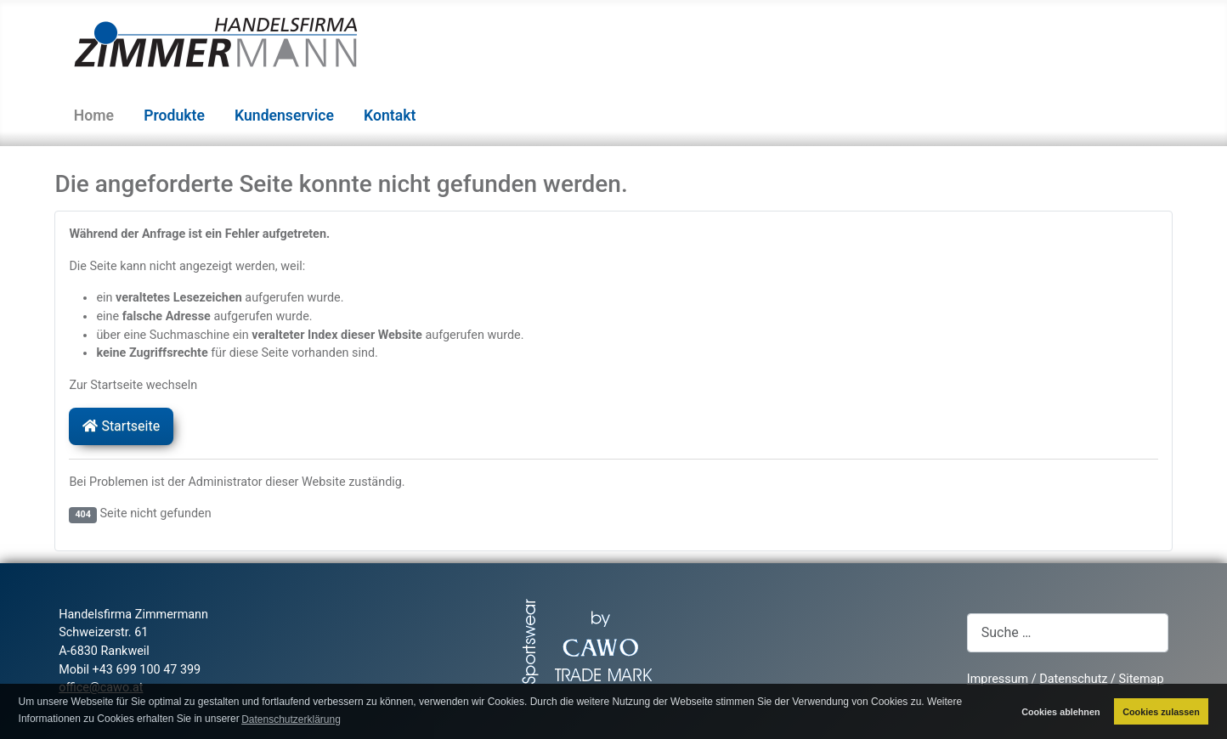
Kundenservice (284, 115)
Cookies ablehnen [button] (1060, 712)
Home (94, 115)
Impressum (997, 679)
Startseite (121, 426)
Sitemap (1141, 679)
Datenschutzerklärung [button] (291, 719)
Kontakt (390, 115)
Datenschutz (1073, 679)
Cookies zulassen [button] (1161, 712)
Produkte (174, 115)
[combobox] (1067, 632)
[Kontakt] (426, 115)
